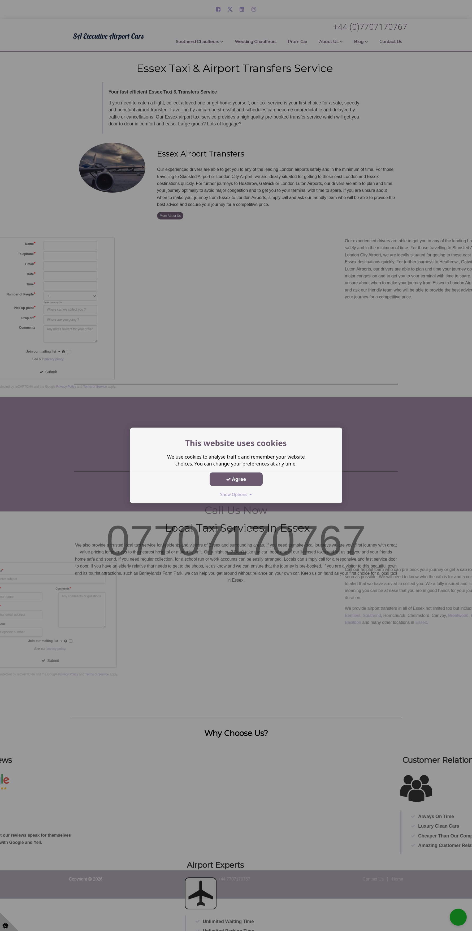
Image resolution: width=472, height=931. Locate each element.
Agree (236, 479)
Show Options (236, 494)
